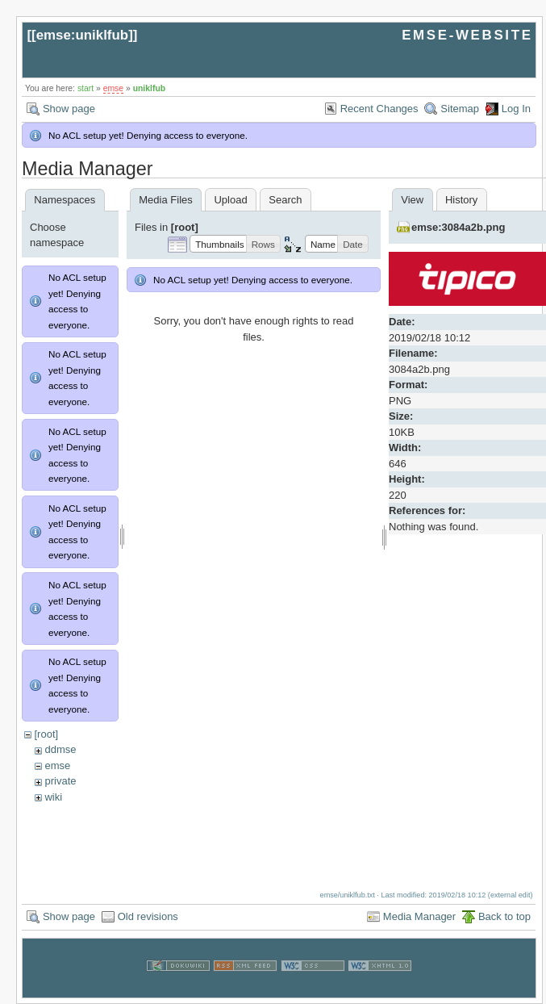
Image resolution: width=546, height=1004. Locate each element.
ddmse (60, 749)
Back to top (504, 910)
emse (113, 88)
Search (285, 200)
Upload (230, 200)
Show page (69, 108)
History (461, 200)
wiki (53, 797)
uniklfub (149, 88)
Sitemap (459, 108)
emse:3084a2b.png (458, 227)
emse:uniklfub (82, 35)
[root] (46, 734)
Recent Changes (379, 108)
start (85, 88)
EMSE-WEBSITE (467, 35)
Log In (516, 108)
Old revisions (148, 910)
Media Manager (419, 910)
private (60, 781)
